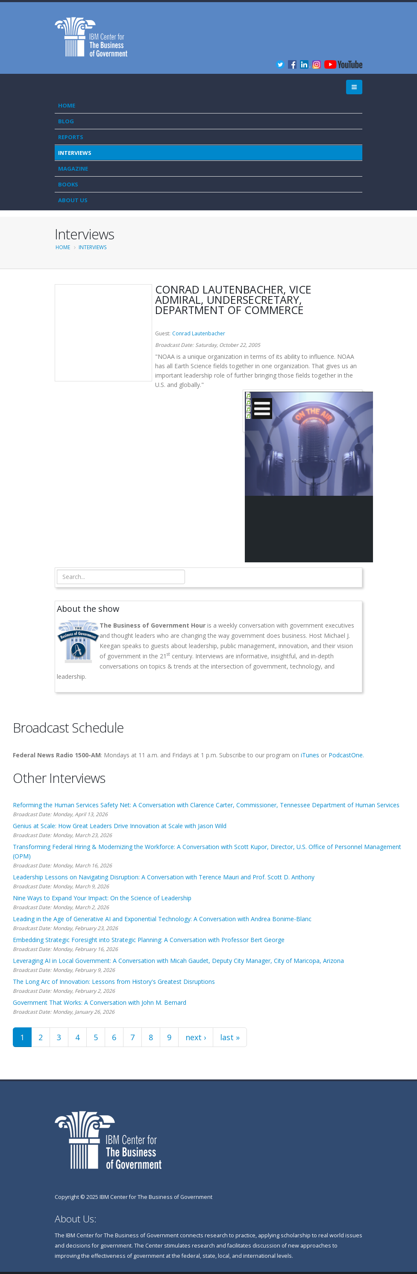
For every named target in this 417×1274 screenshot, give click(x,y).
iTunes (310, 755)
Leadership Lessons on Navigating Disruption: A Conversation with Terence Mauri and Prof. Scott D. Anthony (163, 877)
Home (66, 105)
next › (195, 1037)
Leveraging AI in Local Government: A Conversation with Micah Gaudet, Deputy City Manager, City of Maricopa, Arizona (178, 961)
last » (230, 1037)
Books (68, 184)
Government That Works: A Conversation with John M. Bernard (99, 1002)
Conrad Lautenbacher (198, 333)
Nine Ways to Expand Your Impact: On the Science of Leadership (102, 898)
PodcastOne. (346, 755)
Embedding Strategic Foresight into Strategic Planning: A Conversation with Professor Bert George (149, 940)
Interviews (74, 153)
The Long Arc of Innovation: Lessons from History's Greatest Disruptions (114, 981)
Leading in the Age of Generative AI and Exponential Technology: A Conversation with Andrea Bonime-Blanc (162, 919)
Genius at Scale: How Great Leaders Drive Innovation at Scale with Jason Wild (119, 826)
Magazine (73, 168)
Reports (70, 137)
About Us (73, 200)
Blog (66, 121)
